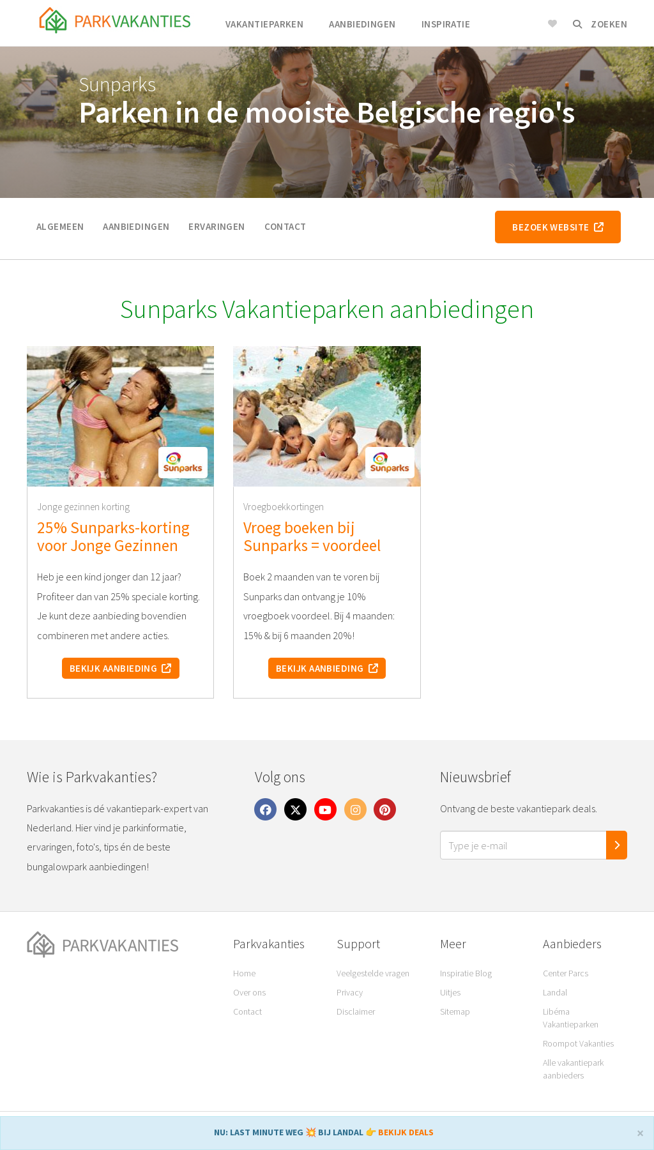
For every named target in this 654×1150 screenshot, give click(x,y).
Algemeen (60, 226)
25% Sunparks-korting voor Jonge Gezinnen (113, 536)
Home (244, 973)
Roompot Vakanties (578, 1043)
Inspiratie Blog (466, 973)
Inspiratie (446, 24)
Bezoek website (558, 227)
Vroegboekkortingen (283, 507)
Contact (285, 226)
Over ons (249, 992)
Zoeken (600, 24)
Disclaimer (356, 1011)
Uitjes (450, 992)
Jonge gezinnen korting (83, 507)
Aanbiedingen (362, 24)
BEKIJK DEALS (406, 1132)
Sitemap (455, 1011)
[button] (183, 462)
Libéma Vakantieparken (570, 1018)
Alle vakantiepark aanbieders (573, 1069)
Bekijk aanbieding (121, 668)
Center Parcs (565, 973)
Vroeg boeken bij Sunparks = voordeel (312, 536)
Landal (555, 992)
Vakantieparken (264, 24)
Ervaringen (216, 226)
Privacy (350, 992)
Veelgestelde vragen (373, 973)
